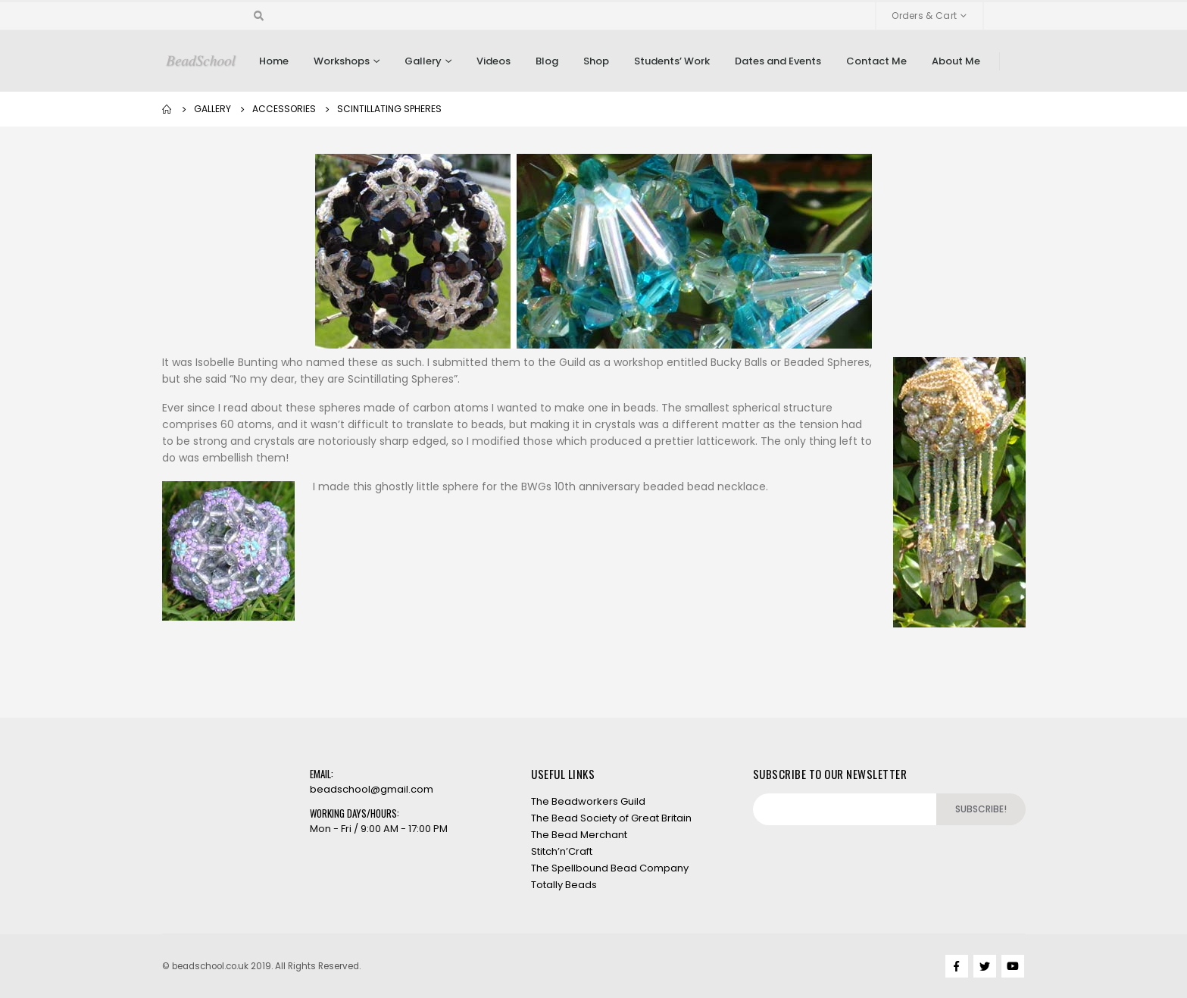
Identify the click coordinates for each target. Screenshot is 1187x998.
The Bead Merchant (579, 834)
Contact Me (876, 61)
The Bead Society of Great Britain (611, 818)
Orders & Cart (924, 15)
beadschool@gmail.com (371, 789)
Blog (547, 61)
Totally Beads (564, 885)
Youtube (1012, 966)
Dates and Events (778, 61)
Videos (493, 61)
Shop (596, 61)
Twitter (984, 966)
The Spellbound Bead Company (610, 868)
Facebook (956, 966)
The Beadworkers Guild (588, 801)
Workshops (342, 61)
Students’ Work (672, 61)
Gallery (423, 61)
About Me (956, 61)
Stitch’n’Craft (561, 851)
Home (274, 61)
